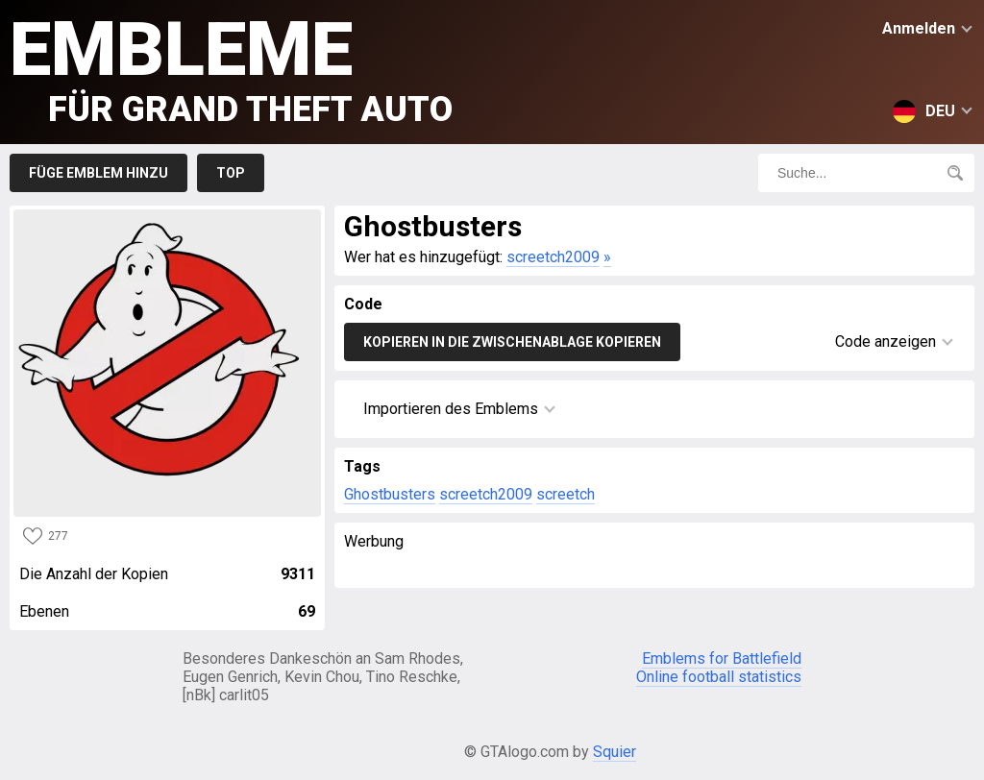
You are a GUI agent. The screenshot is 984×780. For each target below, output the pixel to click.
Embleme (231, 68)
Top (230, 173)
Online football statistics (718, 677)
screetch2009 (553, 257)
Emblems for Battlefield (721, 658)
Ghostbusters (389, 494)
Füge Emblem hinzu (98, 173)
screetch (565, 494)
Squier (614, 752)
